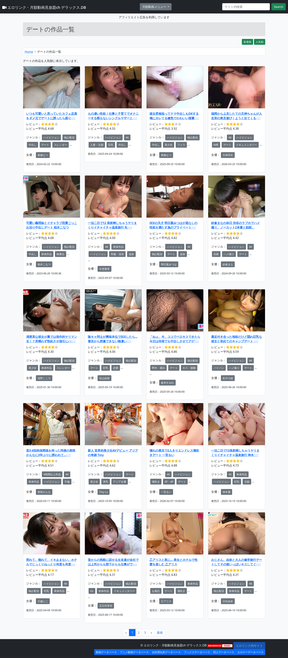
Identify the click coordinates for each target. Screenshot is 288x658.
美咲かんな (44, 492)
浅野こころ (44, 378)
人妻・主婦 (96, 145)
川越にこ (43, 601)
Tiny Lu (103, 492)
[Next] (151, 632)
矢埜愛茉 (104, 269)
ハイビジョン (51, 137)
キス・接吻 (189, 368)
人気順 (260, 42)
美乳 (105, 481)
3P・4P (169, 481)
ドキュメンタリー (246, 145)
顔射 (216, 254)
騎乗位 (60, 254)
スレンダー (60, 145)
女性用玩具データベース (166, 652)
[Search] (246, 6)
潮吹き (156, 481)
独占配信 (69, 137)
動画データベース (106, 652)
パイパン (219, 368)
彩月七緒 (228, 378)
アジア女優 (119, 481)
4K (127, 137)
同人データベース (223, 652)
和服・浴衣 (117, 254)
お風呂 (156, 591)
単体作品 (46, 254)
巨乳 (110, 145)
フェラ (181, 145)
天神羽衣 (228, 155)
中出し (32, 145)
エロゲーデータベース (250, 652)
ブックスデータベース (197, 652)
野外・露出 (158, 368)
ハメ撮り (229, 254)
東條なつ (43, 155)
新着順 (247, 42)
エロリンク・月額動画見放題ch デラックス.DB (44, 7)
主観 (247, 481)
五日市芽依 (105, 605)
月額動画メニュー (154, 7)
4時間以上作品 (52, 474)
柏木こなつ (44, 264)
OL (92, 591)
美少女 (169, 145)
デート (45, 145)
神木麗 (226, 492)
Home (29, 52)
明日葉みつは (169, 264)
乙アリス (166, 601)
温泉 (131, 254)
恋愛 (115, 368)
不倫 (67, 481)
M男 (216, 145)
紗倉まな (228, 264)
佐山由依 (104, 378)
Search (278, 7)
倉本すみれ (167, 382)
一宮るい (166, 492)
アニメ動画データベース (134, 652)
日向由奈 (228, 601)
